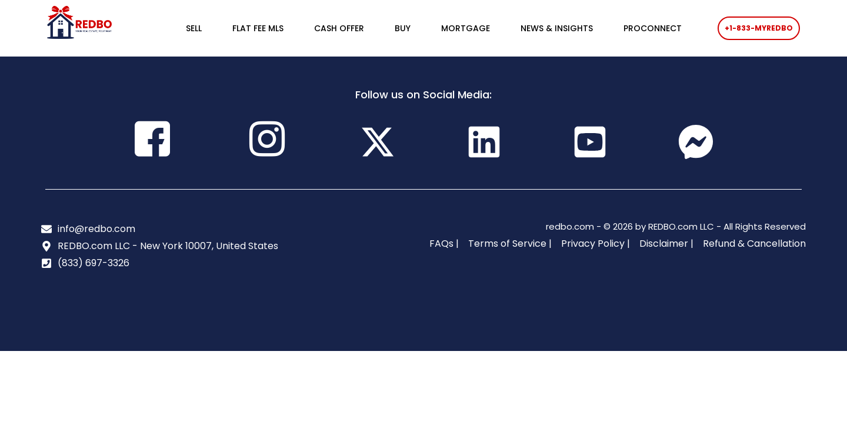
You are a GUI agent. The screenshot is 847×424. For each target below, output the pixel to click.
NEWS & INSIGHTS (557, 28)
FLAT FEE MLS (258, 28)
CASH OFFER (339, 28)
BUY (403, 28)
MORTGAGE (465, 28)
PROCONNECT (652, 28)
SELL (194, 28)
